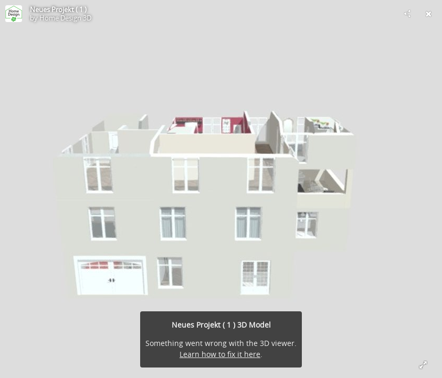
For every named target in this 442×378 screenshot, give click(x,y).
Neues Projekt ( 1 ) (58, 9)
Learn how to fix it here (220, 354)
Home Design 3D (65, 18)
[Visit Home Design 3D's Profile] (13, 13)
